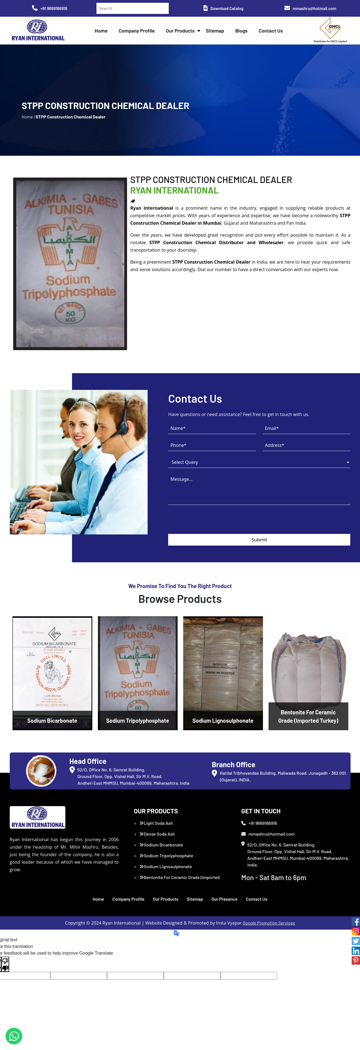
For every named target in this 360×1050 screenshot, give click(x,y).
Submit (259, 539)
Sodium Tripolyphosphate (166, 855)
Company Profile (137, 31)
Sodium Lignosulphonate (165, 866)
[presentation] (210, 523)
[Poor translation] (5, 964)
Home (101, 31)
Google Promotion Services (269, 922)
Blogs (241, 31)
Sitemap (215, 31)
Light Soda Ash (156, 823)
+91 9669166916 (49, 8)
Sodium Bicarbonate (161, 844)
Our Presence (224, 899)
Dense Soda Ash (157, 833)
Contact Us (271, 31)
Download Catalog (223, 8)
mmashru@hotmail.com (310, 8)
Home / (29, 116)
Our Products (180, 31)
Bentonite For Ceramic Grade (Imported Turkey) (179, 880)
